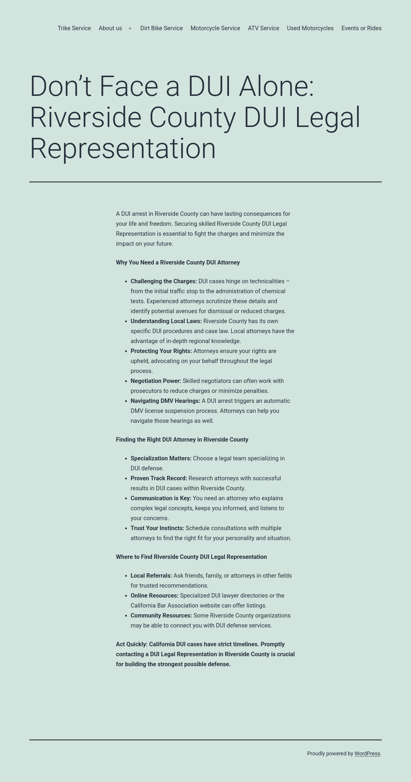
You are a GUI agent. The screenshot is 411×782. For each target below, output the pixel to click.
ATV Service (263, 28)
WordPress (367, 753)
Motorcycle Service (215, 28)
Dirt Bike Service (161, 28)
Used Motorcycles (310, 28)
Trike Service (74, 28)
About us (110, 28)
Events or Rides (361, 28)
